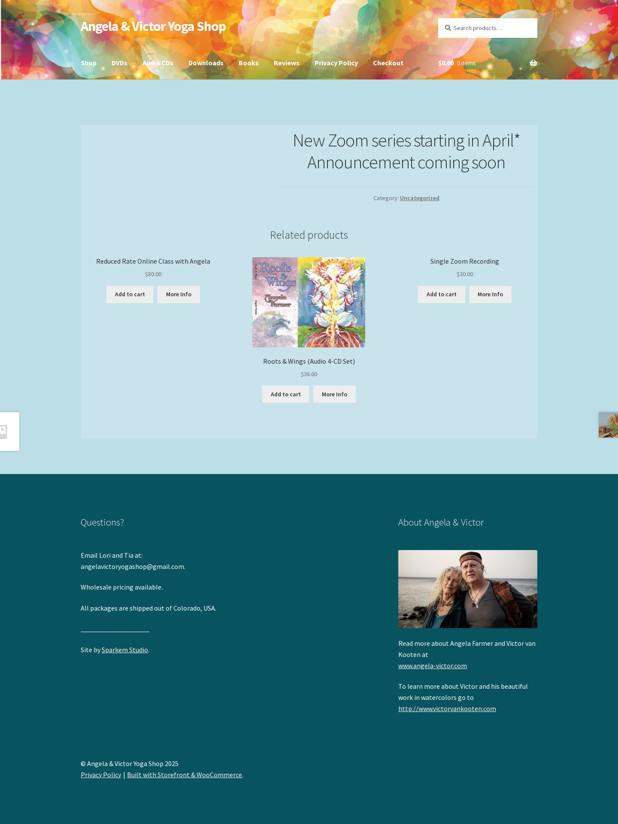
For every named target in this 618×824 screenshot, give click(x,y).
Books (249, 62)
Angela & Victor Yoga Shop (153, 26)
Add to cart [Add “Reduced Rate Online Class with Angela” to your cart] (130, 294)
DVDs (119, 62)
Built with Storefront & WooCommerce (184, 774)
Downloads (206, 62)
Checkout (388, 62)
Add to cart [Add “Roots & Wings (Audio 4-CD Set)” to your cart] (286, 394)
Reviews (287, 62)
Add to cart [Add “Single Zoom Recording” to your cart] (442, 294)
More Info (178, 294)
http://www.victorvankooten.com (447, 708)
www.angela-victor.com (432, 665)
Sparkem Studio (125, 649)
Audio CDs (157, 62)
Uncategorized (419, 198)
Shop (89, 62)
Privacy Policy (336, 62)
